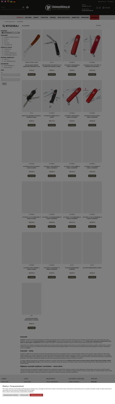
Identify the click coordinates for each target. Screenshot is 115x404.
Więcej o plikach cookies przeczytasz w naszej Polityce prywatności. (18, 391)
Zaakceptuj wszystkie (36, 395)
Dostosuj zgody (24, 395)
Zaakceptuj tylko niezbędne (11, 395)
